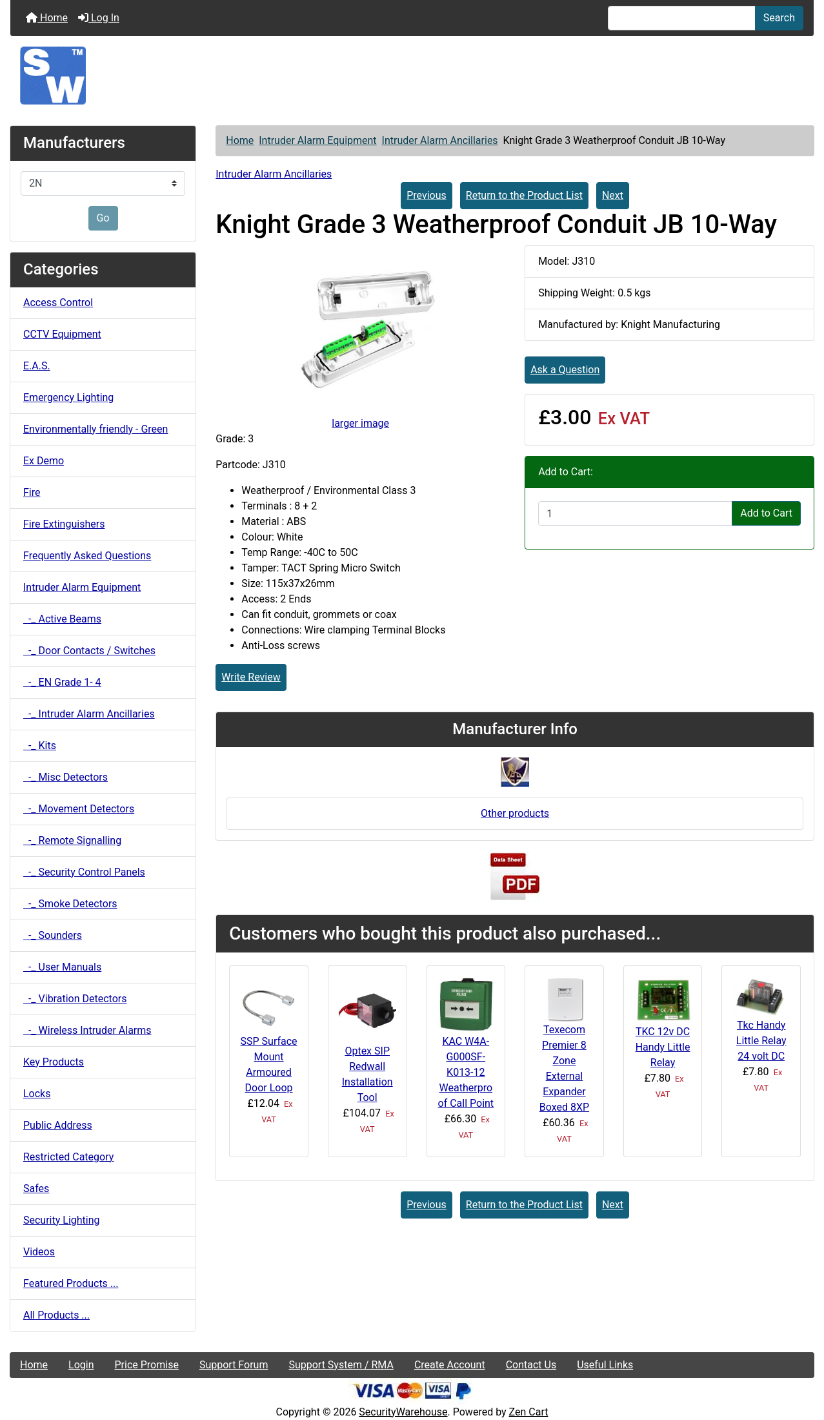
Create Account (449, 1365)
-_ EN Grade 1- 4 (62, 682)
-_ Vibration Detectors (74, 999)
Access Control (58, 302)
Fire (32, 492)
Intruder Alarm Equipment (317, 140)
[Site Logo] (412, 75)
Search (779, 18)
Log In (98, 18)
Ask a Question (564, 370)
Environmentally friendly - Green (95, 429)
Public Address (57, 1125)
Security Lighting (61, 1220)
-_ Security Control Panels (84, 872)
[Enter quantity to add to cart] (635, 513)
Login (81, 1365)
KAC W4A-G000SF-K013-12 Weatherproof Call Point (466, 1072)
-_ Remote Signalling (72, 840)
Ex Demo (43, 461)
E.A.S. (36, 366)
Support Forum (233, 1365)
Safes (36, 1188)
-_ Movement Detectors (78, 809)
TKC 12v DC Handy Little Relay (663, 1047)
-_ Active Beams (62, 619)
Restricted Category (68, 1157)
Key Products (53, 1062)
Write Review (250, 677)
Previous (427, 195)
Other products (515, 813)
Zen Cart (528, 1412)
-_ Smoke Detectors (70, 904)
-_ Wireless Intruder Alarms (87, 1030)
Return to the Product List (524, 195)
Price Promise (147, 1365)
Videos (39, 1252)
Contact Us (531, 1365)
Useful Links (605, 1365)
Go (103, 218)
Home (47, 18)
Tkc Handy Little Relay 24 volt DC (761, 1040)
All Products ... (56, 1315)
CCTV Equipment (62, 334)
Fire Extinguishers (64, 524)
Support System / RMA (340, 1365)
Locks (36, 1093)
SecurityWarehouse (403, 1412)
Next (612, 195)
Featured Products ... (71, 1283)
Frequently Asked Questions (87, 556)
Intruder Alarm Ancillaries (440, 140)
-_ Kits (39, 745)
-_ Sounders (52, 935)
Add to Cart (766, 513)
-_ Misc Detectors (65, 777)
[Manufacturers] (103, 183)
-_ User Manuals (62, 967)
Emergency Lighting (68, 397)
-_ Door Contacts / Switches (89, 650)
